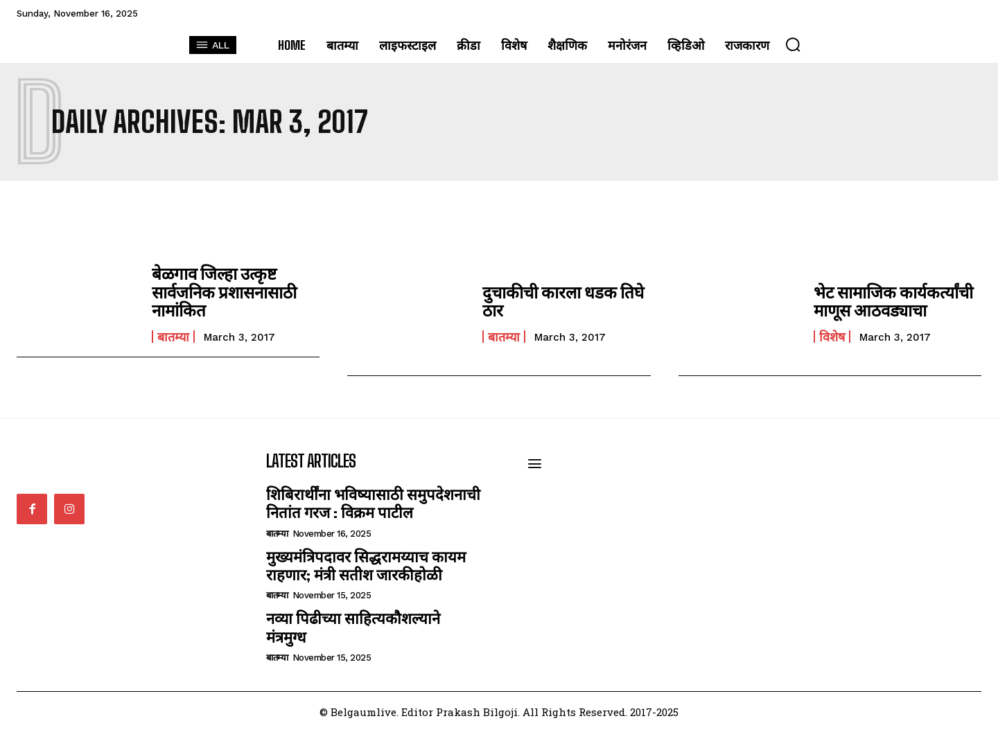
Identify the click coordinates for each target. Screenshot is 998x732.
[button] (792, 44)
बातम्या (173, 336)
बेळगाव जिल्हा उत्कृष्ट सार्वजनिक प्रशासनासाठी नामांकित (224, 291)
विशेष (832, 336)
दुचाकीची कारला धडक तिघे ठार (562, 301)
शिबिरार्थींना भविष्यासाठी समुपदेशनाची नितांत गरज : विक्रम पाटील (373, 503)
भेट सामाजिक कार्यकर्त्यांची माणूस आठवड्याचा (892, 301)
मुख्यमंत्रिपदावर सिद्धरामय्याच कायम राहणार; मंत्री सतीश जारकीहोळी (366, 565)
